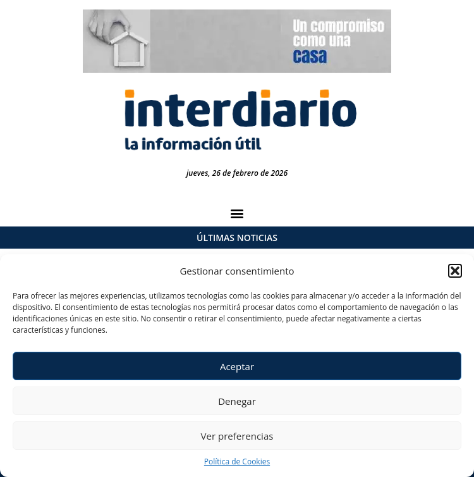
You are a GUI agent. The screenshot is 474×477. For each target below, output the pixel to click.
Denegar (237, 401)
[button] (455, 270)
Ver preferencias (237, 436)
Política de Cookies (237, 461)
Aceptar (237, 366)
